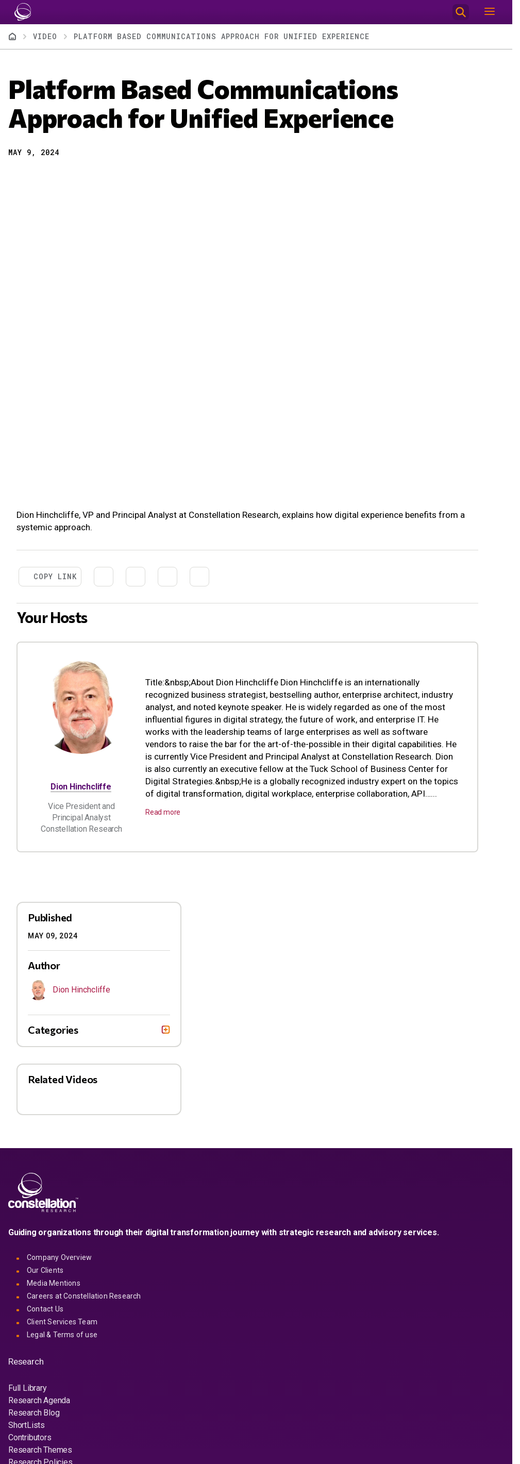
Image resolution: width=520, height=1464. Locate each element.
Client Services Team (62, 1322)
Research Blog (33, 1413)
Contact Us (45, 1309)
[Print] (90, 178)
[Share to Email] (71, 178)
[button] (15, 178)
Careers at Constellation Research (84, 1296)
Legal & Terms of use (62, 1335)
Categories (53, 1029)
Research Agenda (39, 1400)
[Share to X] (34, 178)
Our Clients (45, 1270)
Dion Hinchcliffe (81, 787)
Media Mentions (53, 1283)
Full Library (27, 1388)
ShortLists (26, 1425)
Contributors (30, 1437)
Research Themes (40, 1450)
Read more (162, 812)
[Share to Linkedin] (52, 178)
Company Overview (59, 1257)
